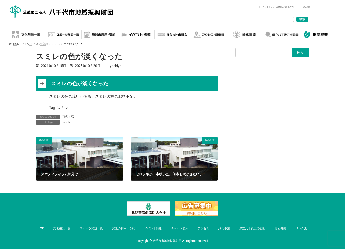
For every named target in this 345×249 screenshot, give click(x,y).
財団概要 (280, 228)
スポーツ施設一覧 (91, 228)
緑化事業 (224, 228)
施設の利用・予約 (123, 228)
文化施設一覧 (61, 228)
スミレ (66, 122)
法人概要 (307, 7)
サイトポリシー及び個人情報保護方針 (279, 7)
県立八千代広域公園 (252, 228)
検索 (302, 19)
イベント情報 (153, 228)
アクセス (203, 228)
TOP (41, 228)
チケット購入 (179, 228)
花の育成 (68, 116)
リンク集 (301, 228)
